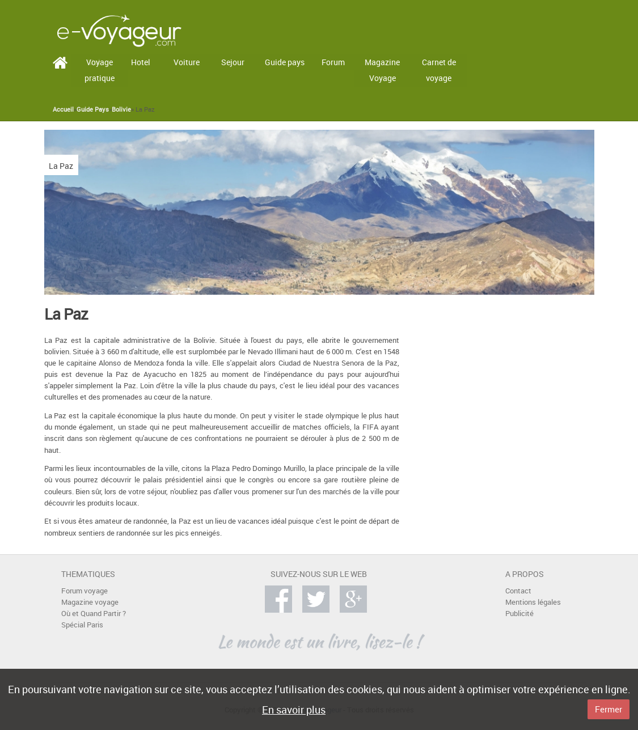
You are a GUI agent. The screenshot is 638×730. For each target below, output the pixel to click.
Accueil (63, 109)
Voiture (187, 62)
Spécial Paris (82, 625)
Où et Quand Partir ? (93, 613)
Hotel (140, 62)
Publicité (519, 613)
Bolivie (121, 109)
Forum (333, 62)
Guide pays (285, 62)
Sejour (232, 62)
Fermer (608, 709)
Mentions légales (533, 602)
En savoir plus (294, 709)
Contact (518, 591)
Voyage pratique (99, 70)
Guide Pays (93, 109)
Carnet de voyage (439, 70)
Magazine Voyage (382, 70)
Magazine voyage (90, 602)
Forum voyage (84, 591)
